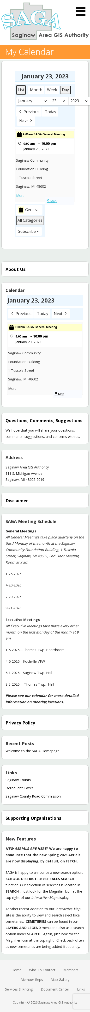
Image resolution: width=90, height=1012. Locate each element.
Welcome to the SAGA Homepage (33, 751)
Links (81, 989)
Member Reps (32, 979)
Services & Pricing (19, 989)
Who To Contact (42, 970)
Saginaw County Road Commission (33, 796)
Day (65, 89)
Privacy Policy (20, 723)
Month (36, 89)
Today (50, 111)
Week (52, 89)
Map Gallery (60, 979)
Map (52, 201)
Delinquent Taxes (20, 788)
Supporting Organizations (33, 818)
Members (70, 970)
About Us (15, 269)
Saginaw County (18, 780)
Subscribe (29, 231)
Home (16, 970)
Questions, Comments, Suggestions (44, 420)
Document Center (55, 989)
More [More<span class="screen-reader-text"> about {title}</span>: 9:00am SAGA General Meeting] (20, 195)
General (28, 210)
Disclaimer (17, 500)
